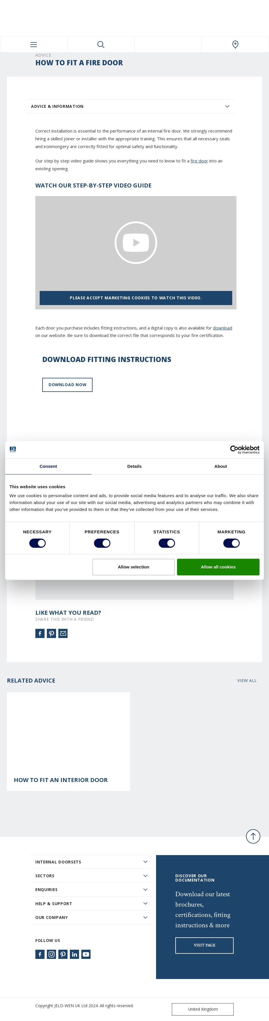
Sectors (45, 875)
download (222, 328)
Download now (67, 384)
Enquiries (46, 889)
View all (247, 680)
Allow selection (133, 566)
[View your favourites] (168, 45)
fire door (199, 161)
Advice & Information (57, 106)
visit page (205, 945)
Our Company (51, 917)
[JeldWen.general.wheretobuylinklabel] (235, 45)
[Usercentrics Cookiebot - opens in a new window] (234, 449)
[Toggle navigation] (34, 45)
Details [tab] (134, 466)
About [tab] (220, 466)
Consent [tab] (48, 466)
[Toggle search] (101, 45)
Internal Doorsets (58, 862)
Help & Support (53, 903)
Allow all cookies (218, 566)
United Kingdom (196, 1009)
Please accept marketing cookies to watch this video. (136, 297)
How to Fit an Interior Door (61, 780)
